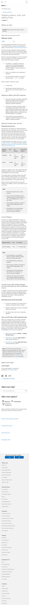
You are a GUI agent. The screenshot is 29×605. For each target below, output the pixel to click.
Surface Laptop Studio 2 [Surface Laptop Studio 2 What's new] (6, 470)
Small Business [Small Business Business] (4, 554)
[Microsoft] (14, 1)
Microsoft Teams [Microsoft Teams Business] (5, 550)
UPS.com (10, 333)
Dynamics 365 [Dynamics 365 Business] (4, 542)
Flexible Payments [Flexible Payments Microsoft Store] (5, 506)
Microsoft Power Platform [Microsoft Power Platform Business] (6, 547)
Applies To (5, 20)
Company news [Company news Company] (5, 591)
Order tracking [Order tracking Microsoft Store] (4, 499)
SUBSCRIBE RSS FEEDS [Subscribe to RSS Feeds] (9, 378)
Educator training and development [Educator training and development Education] (8, 525)
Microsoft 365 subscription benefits (9, 418)
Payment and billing (7, 12)
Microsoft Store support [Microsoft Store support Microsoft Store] (6, 494)
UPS (14, 354)
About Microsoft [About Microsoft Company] (5, 588)
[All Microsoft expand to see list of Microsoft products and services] (2, 2)
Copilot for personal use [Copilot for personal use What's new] (6, 474)
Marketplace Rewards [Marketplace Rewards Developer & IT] (6, 576)
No (19, 457)
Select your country (6, 38)
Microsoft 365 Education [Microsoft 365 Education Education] (6, 520)
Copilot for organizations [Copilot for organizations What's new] (6, 472)
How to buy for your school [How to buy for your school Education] (7, 523)
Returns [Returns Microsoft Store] (3, 496)
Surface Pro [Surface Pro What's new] (4, 465)
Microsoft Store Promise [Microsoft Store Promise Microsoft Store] (6, 504)
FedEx (17, 354)
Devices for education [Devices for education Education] (6, 516)
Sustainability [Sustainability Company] (4, 603)
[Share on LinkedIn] (5, 375)
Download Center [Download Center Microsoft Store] (5, 491)
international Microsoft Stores (20, 47)
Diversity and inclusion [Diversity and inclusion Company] (6, 598)
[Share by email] (9, 375)
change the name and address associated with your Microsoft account (14, 144)
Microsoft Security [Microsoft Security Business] (5, 540)
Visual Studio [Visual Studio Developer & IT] (4, 579)
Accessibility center (5, 439)
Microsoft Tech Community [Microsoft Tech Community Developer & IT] (7, 571)
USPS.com (10, 342)
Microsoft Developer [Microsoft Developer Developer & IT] (6, 564)
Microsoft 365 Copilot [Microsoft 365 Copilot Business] (6, 552)
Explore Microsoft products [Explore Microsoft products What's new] (7, 479)
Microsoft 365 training (6, 425)
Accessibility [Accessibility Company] (4, 600)
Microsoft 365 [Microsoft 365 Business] (4, 545)
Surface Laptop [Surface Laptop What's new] (4, 467)
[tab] (6, 401)
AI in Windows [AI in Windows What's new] (4, 477)
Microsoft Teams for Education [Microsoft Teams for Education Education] (7, 518)
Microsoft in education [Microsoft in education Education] (6, 513)
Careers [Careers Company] (3, 586)
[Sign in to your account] (26, 2)
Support (3, 5)
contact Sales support (12, 369)
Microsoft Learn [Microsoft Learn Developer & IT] (5, 566)
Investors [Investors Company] (3, 595)
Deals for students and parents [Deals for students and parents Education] (7, 528)
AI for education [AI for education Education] (5, 530)
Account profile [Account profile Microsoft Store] (5, 489)
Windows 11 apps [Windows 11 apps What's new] (5, 482)
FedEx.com (10, 337)
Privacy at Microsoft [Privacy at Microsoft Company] (5, 593)
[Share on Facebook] (2, 375)
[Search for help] (5, 2)
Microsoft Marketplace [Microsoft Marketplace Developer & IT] (6, 574)
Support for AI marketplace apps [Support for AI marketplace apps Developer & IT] (8, 569)
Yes (9, 457)
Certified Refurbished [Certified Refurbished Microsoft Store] (6, 501)
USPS (21, 354)
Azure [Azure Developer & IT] (3, 561)
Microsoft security (5, 432)
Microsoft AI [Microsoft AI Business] (4, 537)
